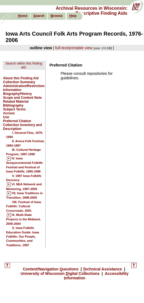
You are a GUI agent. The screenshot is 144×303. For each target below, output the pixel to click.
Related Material (16, 102)
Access (9, 113)
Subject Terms (14, 109)
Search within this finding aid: (23, 65)
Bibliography (13, 105)
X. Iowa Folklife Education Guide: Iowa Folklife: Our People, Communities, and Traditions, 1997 (22, 236)
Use (6, 117)
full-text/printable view (74, 48)
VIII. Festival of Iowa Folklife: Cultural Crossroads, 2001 (23, 206)
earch (38, 16)
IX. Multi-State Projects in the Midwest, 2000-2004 (23, 219)
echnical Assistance (103, 269)
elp (73, 16)
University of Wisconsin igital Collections (61, 273)
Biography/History (17, 94)
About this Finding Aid (21, 78)
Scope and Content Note (22, 98)
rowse (56, 16)
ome (22, 16)
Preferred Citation (17, 121)
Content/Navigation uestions (51, 269)
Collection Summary (19, 82)
